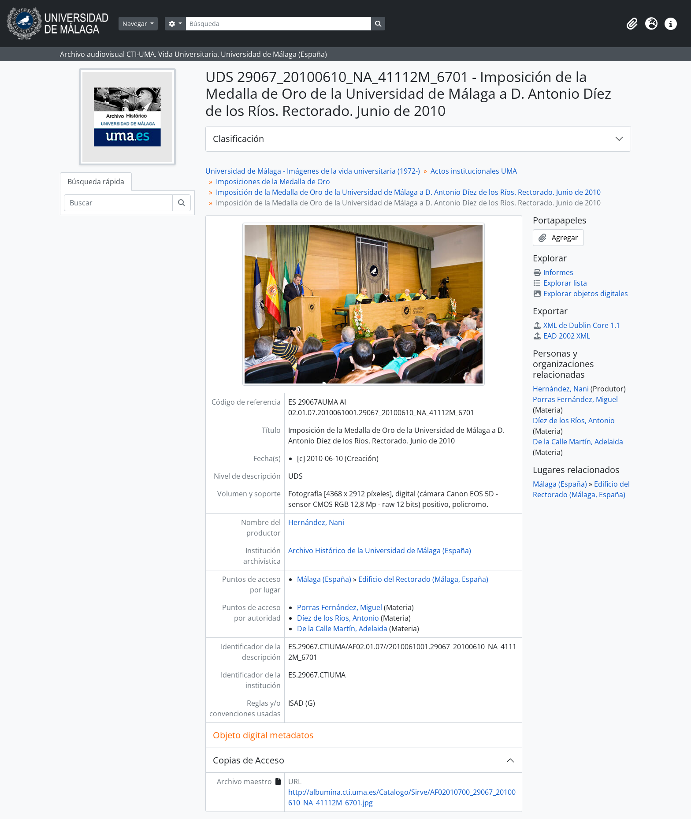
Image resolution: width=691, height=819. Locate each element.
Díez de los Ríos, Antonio (338, 618)
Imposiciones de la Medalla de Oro (273, 181)
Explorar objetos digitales (580, 293)
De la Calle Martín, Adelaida (342, 628)
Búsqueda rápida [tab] (95, 181)
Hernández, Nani (316, 522)
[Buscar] (118, 202)
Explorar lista (560, 283)
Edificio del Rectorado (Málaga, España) (423, 579)
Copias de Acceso (248, 760)
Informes (553, 272)
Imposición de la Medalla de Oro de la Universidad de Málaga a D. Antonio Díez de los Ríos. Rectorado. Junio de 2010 (408, 192)
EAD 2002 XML (561, 336)
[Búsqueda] (279, 23)
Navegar (136, 23)
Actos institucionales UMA (474, 171)
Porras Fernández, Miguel (339, 607)
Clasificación (238, 139)
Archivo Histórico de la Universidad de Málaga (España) (379, 550)
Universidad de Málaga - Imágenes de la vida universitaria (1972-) (312, 171)
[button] (632, 24)
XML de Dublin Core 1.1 (576, 325)
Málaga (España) (324, 579)
